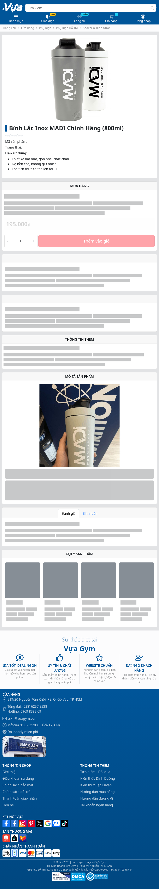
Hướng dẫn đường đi (96, 798)
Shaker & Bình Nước (96, 28)
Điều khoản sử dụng (18, 778)
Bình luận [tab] (90, 513)
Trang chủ (9, 28)
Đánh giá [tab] (69, 513)
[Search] (90, 8)
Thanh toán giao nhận (19, 798)
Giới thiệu (10, 771)
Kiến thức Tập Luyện (96, 785)
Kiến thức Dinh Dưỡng (97, 778)
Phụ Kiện (45, 28)
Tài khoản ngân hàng (96, 805)
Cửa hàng (27, 28)
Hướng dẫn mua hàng (97, 791)
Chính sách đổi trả (16, 791)
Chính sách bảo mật (17, 785)
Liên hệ (8, 805)
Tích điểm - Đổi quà (95, 771)
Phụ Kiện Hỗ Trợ (67, 28)
